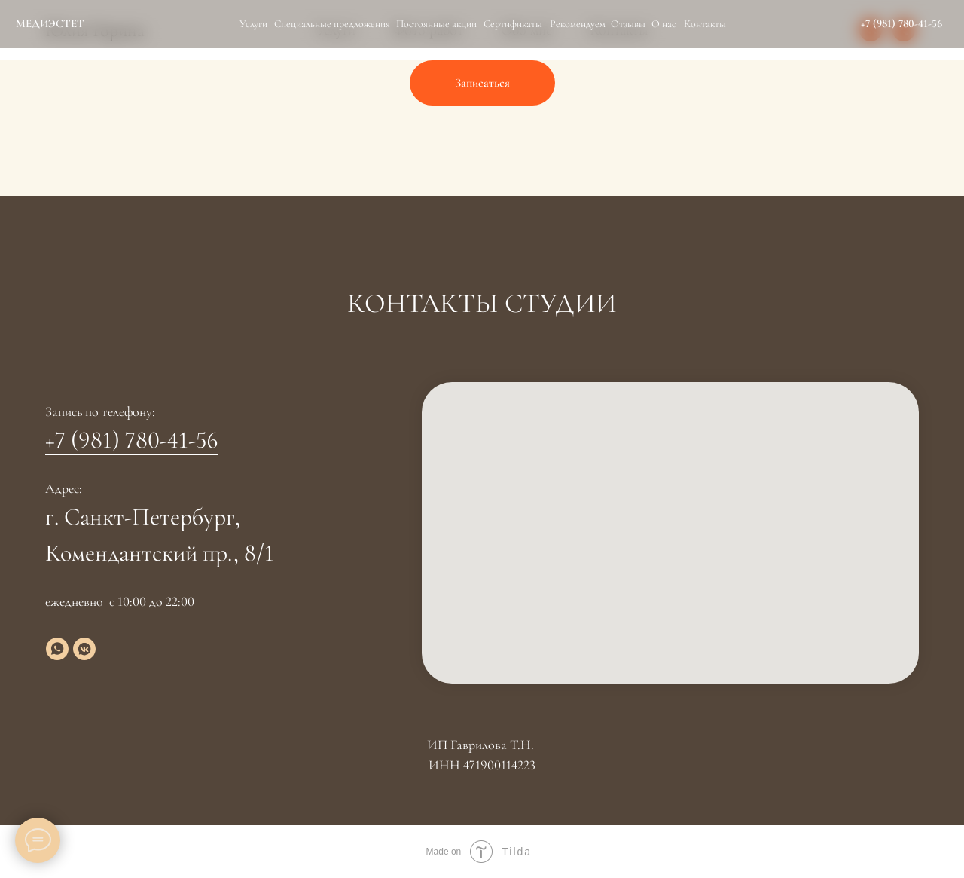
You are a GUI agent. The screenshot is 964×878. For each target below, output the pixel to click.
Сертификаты (513, 23)
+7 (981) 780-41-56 (901, 23)
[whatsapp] (57, 649)
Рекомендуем (578, 23)
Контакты (705, 23)
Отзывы (628, 23)
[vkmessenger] (84, 649)
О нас (663, 23)
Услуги (253, 23)
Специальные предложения (332, 23)
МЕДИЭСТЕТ (50, 23)
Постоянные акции (436, 23)
